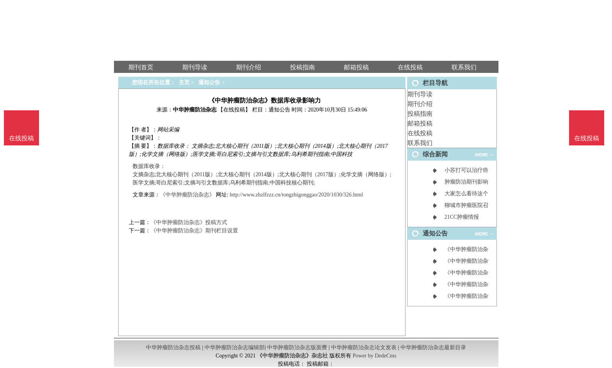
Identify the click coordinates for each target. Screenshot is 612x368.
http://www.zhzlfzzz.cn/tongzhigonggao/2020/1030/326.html (296, 195)
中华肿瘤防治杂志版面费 (297, 347)
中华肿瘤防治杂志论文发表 (364, 347)
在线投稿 (419, 133)
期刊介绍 (419, 104)
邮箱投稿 (419, 123)
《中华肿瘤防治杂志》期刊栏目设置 (194, 231)
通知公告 (209, 82)
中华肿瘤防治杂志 (195, 110)
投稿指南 (419, 113)
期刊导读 (419, 94)
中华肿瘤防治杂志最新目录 (433, 347)
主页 (184, 82)
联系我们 (419, 143)
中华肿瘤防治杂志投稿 (173, 347)
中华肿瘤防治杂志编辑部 (235, 347)
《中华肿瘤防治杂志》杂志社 (292, 356)
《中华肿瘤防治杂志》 (187, 195)
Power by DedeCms (374, 356)
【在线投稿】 (234, 110)
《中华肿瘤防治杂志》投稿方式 (189, 222)
